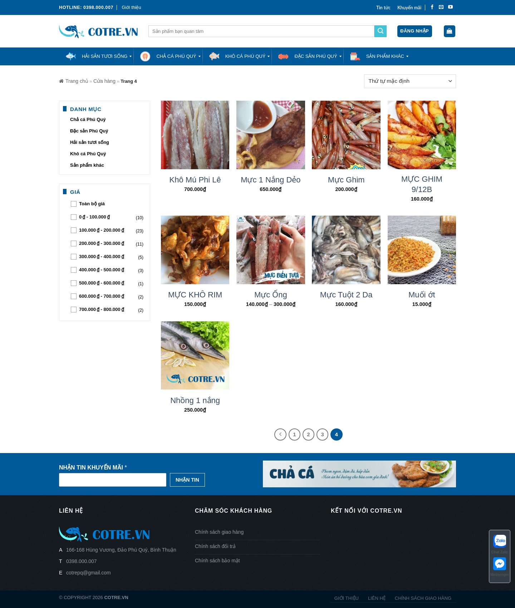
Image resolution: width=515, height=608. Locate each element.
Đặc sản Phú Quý (89, 131)
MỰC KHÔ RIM (195, 294)
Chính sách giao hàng (219, 532)
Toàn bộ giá (92, 203)
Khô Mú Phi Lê (195, 179)
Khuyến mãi (409, 7)
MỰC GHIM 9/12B (421, 184)
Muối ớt (421, 294)
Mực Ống (270, 294)
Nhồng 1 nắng (195, 400)
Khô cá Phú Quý (88, 153)
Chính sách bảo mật (217, 560)
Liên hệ (377, 598)
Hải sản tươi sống (89, 142)
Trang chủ (73, 81)
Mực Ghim (346, 179)
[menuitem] (96, 56)
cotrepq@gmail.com (88, 573)
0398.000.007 (81, 561)
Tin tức (383, 7)
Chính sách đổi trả (215, 546)
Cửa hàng (104, 81)
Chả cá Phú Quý (88, 119)
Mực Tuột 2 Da (346, 294)
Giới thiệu (131, 7)
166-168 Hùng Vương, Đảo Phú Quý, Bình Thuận (121, 550)
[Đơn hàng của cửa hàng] (410, 81)
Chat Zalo (499, 544)
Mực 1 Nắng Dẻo (270, 179)
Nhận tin (187, 480)
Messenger (499, 566)
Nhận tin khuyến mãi (93, 467)
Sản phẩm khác (87, 165)
